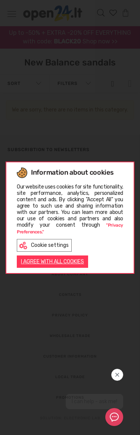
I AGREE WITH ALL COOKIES (52, 261)
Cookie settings (44, 245)
